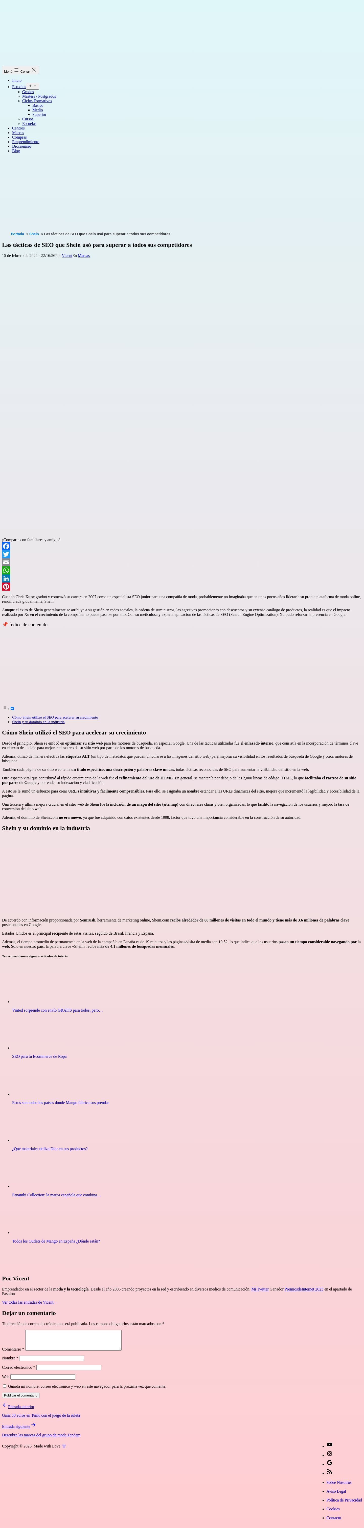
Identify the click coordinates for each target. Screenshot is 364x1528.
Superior (39, 114)
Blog (16, 151)
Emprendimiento (25, 142)
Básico (37, 105)
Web (5, 1380)
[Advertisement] (153, 192)
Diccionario (21, 146)
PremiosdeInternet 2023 (304, 1289)
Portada (17, 234)
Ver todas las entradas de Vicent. (28, 1302)
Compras (19, 137)
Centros (18, 128)
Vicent (67, 255)
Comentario (13, 1353)
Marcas (18, 132)
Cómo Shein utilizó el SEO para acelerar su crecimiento (55, 717)
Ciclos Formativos (37, 101)
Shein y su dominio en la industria (38, 722)
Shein (34, 234)
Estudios (19, 87)
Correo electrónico (18, 1371)
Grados (28, 92)
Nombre (10, 1362)
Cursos (27, 119)
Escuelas (29, 123)
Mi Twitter (259, 1289)
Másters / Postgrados (39, 96)
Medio (37, 110)
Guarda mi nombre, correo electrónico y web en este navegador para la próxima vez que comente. (87, 1390)
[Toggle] (12, 708)
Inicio (16, 80)
